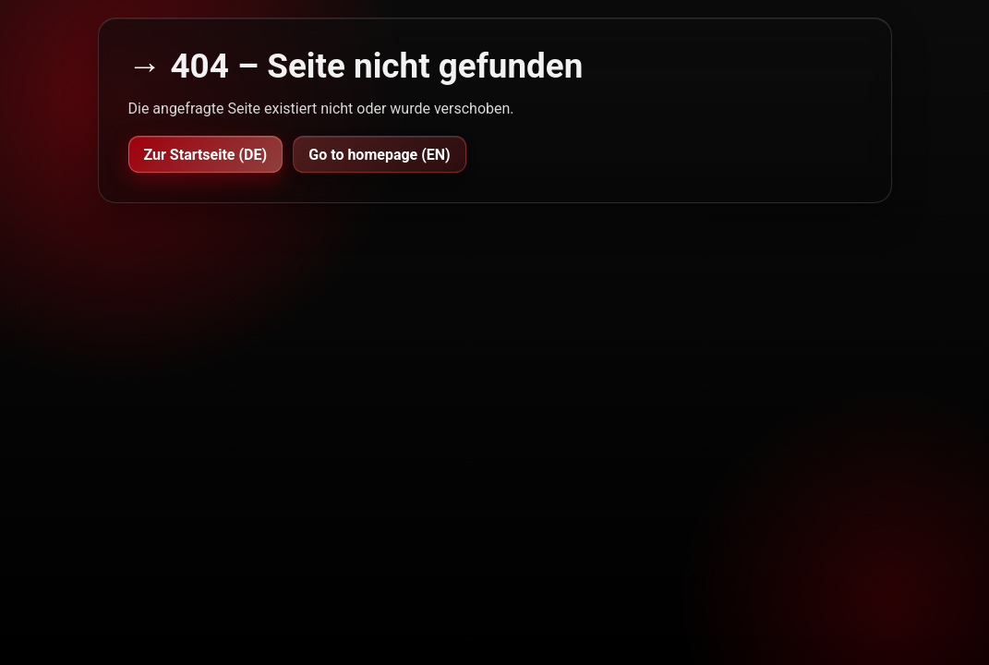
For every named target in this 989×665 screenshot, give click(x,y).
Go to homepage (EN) (379, 154)
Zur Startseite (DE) (206, 154)
